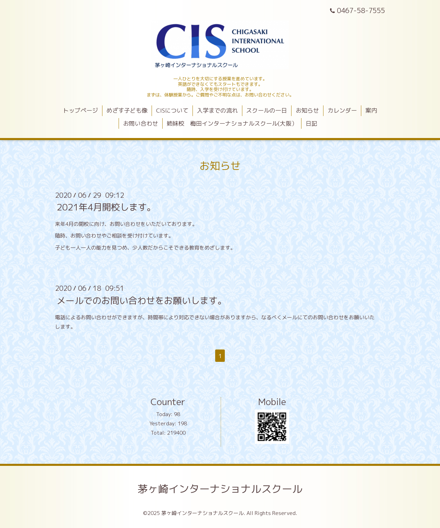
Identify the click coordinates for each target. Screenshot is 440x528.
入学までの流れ (217, 110)
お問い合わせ (140, 123)
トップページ (80, 110)
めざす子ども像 (127, 110)
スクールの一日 (266, 110)
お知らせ (307, 110)
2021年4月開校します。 (106, 207)
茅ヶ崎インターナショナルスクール (220, 489)
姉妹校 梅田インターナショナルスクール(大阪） (232, 123)
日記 (311, 123)
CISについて (172, 110)
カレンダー (342, 110)
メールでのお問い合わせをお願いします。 (142, 300)
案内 (371, 110)
